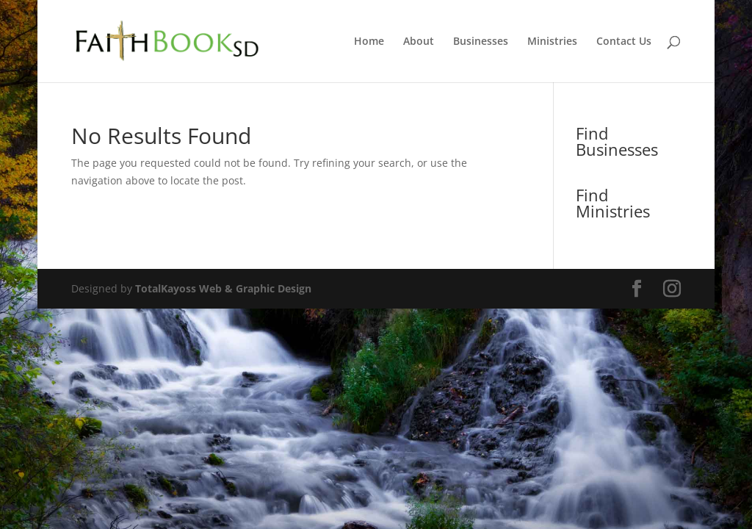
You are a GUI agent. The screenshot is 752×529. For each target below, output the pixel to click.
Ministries (552, 42)
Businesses (480, 42)
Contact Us (623, 42)
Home (369, 42)
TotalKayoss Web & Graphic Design (223, 288)
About (418, 42)
